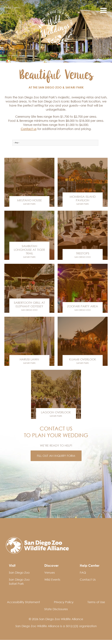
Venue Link (29, 182)
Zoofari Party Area (82, 306)
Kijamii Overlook (82, 359)
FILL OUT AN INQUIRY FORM (56, 455)
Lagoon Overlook (56, 412)
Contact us (28, 129)
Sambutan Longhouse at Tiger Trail (29, 249)
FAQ (83, 572)
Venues (49, 572)
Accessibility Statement (23, 602)
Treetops (82, 253)
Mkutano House (29, 200)
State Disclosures (56, 609)
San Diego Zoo (83, 257)
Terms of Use (96, 602)
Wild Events (12, 7)
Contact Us (88, 579)
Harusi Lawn (29, 359)
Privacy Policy (64, 602)
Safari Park (29, 204)
